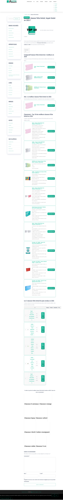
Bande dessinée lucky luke (11, 28)
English (56, 6)
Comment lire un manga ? (11, 111)
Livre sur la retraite (10, 92)
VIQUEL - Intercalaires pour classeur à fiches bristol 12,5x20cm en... (39, 173)
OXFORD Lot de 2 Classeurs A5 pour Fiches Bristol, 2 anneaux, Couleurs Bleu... (39, 162)
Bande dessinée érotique (11, 33)
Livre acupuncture (10, 94)
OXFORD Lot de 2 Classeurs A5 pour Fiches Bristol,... (40, 88)
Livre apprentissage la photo (11, 47)
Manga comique (10, 113)
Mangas (46, 1)
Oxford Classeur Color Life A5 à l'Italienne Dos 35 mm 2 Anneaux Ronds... (39, 208)
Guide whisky (10, 125)
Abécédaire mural (10, 49)
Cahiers (29, 14)
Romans (42, 1)
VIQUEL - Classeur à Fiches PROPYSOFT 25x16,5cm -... (38, 78)
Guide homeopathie (11, 130)
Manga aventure (10, 109)
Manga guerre (10, 104)
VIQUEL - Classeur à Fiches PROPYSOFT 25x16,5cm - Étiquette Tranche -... (38, 143)
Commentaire (27, 456)
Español (56, 7)
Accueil (26, 14)
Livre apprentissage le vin (11, 56)
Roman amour (10, 72)
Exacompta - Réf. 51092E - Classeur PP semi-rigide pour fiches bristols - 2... (39, 281)
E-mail (41, 473)
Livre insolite (10, 85)
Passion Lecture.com (25, 492)
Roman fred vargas (10, 66)
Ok (53, 495)
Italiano (56, 9)
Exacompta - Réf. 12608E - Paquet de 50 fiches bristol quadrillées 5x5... (38, 243)
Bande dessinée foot (11, 35)
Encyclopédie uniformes (11, 142)
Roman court (10, 68)
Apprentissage (30, 1)
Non (56, 495)
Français (55, 1)
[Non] (11, 499)
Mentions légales (35, 492)
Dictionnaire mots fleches (11, 151)
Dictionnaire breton (10, 148)
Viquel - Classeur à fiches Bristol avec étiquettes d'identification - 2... (38, 124)
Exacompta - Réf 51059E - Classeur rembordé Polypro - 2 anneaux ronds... (39, 262)
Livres (38, 1)
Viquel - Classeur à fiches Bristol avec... (39, 67)
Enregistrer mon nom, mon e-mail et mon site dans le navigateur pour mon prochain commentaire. (39, 480)
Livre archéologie (10, 88)
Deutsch (56, 11)
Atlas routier (10, 146)
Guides (51, 1)
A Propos (40, 492)
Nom (25, 473)
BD (35, 1)
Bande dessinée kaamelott (11, 37)
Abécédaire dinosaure (11, 51)
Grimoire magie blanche (11, 127)
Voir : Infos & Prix (51, 67)
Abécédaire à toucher (11, 54)
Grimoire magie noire (11, 123)
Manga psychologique (11, 106)
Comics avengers (10, 30)
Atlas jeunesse (10, 144)
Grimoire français (10, 132)
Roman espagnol (10, 70)
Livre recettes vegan (10, 90)
